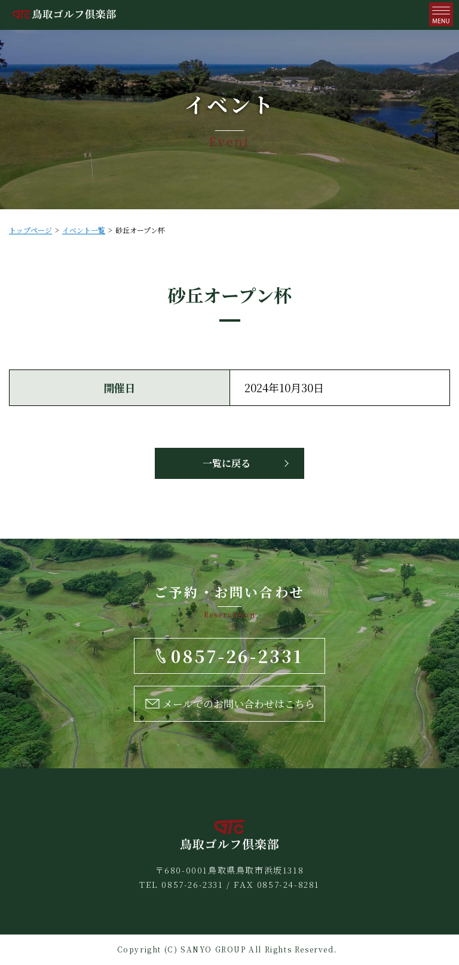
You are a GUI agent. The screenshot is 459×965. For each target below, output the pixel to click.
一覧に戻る (226, 463)
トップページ (30, 230)
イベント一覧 (83, 230)
